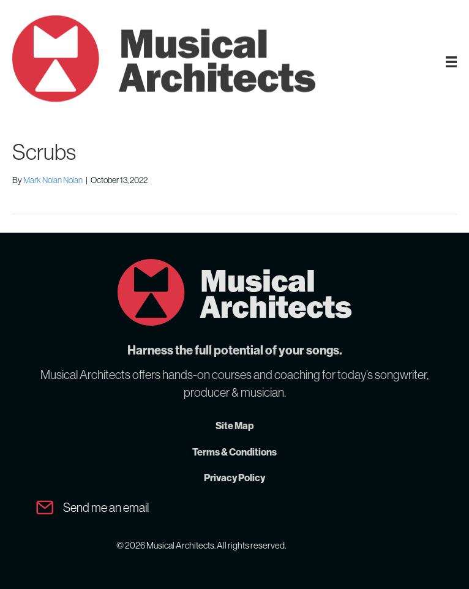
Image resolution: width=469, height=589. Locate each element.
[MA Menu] (451, 62)
